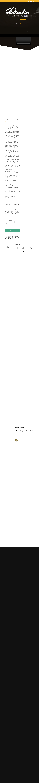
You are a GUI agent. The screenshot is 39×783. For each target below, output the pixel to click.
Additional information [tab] (7, 247)
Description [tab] (7, 243)
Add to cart (12, 230)
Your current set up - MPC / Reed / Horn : (9, 222)
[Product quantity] (8, 227)
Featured (15, 237)
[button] (27, 31)
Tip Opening (8, 204)
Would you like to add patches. (12, 209)
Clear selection (17, 207)
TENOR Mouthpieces (13, 238)
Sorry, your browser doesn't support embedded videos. (23, 41)
